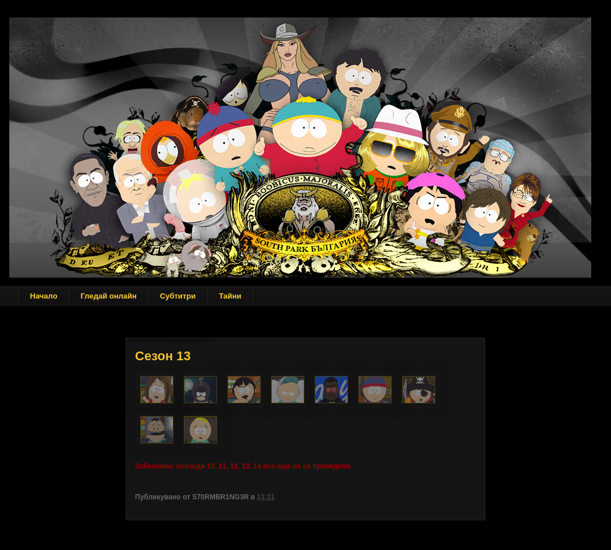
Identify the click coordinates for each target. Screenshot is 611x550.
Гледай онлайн (109, 296)
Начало (44, 296)
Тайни (230, 296)
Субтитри (178, 296)
